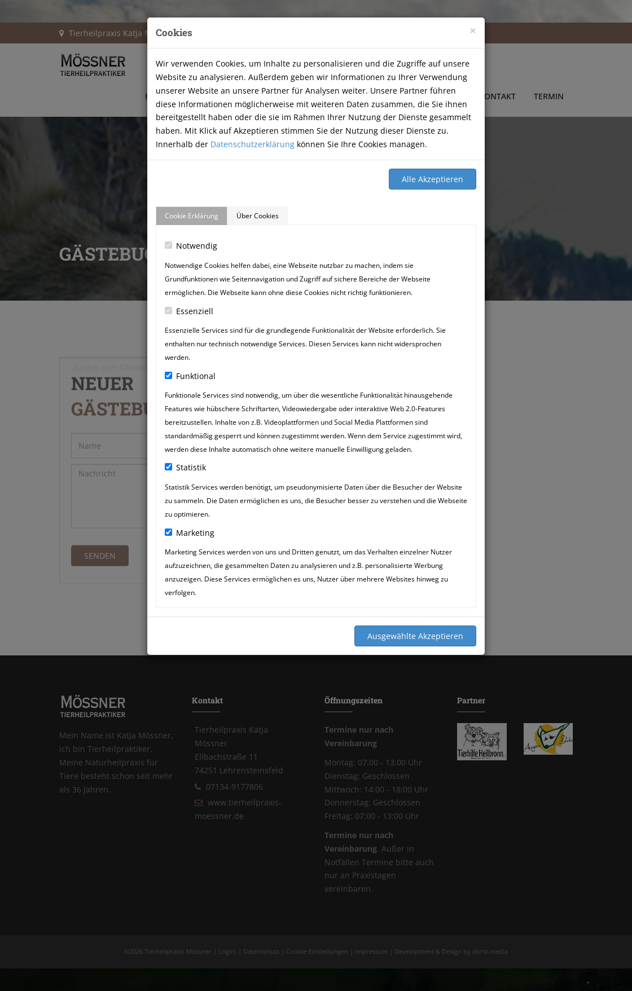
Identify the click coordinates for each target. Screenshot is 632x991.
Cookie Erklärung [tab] (191, 216)
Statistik (185, 467)
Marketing (189, 532)
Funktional (190, 376)
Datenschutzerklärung (252, 144)
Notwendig (191, 245)
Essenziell (189, 311)
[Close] (472, 31)
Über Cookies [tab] (257, 216)
